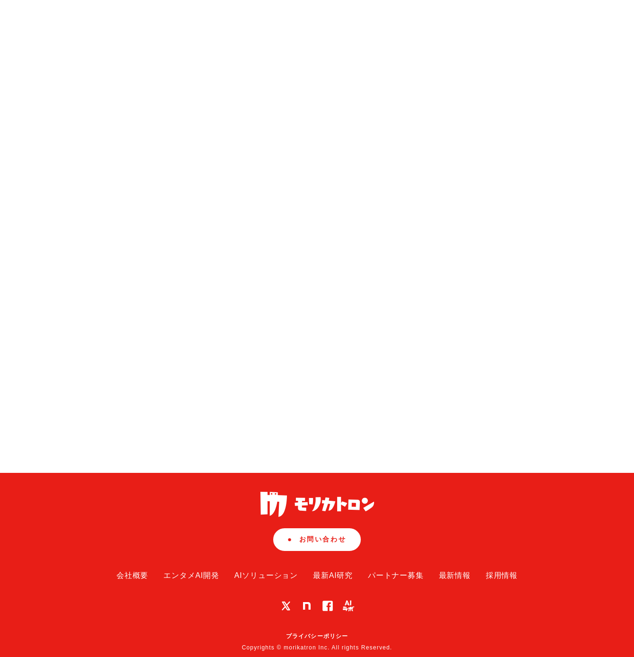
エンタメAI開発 (191, 575)
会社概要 (132, 575)
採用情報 (502, 575)
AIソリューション (266, 575)
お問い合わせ (317, 539)
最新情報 (455, 575)
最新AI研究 (333, 575)
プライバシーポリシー (317, 636)
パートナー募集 (396, 575)
